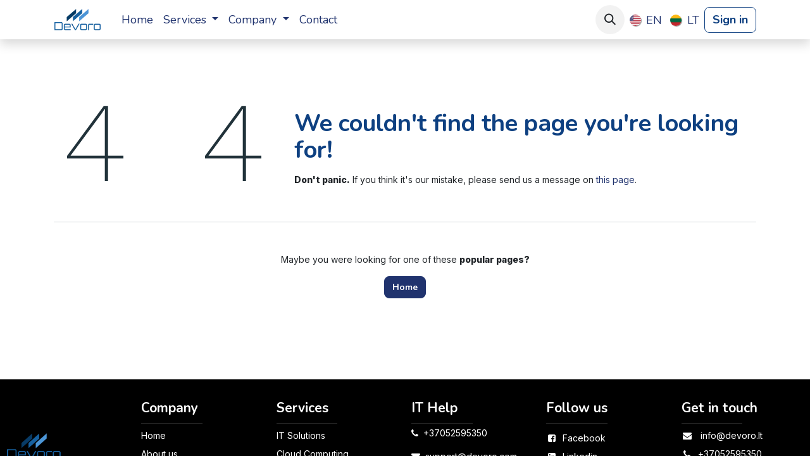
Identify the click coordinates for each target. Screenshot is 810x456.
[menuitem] (137, 20)
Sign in (730, 19)
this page (615, 179)
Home (405, 287)
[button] (610, 19)
